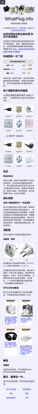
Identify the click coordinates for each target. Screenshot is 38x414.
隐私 (26, 393)
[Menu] (2, 2)
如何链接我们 (11, 398)
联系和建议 (27, 389)
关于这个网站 (11, 389)
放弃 (11, 393)
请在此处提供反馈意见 (18, 30)
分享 (26, 398)
